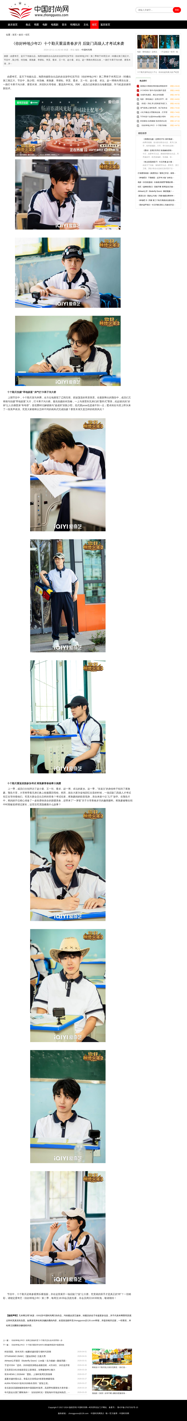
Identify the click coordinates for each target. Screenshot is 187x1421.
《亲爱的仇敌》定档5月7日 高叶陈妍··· (158, 139)
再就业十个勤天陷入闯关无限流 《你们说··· (109, 1367)
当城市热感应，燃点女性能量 (152, 95)
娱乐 (21, 35)
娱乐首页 (12, 24)
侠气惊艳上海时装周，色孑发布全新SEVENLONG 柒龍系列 (153, 108)
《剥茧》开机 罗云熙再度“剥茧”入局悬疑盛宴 (153, 104)
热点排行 (143, 81)
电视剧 (54, 24)
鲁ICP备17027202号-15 (127, 1407)
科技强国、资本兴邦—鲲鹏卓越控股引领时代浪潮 (28, 1351)
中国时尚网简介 (97, 1413)
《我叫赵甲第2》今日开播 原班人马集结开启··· (156, 205)
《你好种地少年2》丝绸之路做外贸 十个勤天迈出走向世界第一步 (36, 1340)
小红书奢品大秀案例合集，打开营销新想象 (153, 112)
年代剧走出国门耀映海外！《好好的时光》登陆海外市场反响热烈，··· (37, 1392)
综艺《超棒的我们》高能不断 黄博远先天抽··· (156, 187)
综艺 (94, 24)
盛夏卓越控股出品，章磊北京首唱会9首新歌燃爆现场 (29, 1379)
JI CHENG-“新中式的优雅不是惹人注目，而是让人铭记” (153, 91)
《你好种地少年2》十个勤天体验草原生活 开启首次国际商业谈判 (153, 126)
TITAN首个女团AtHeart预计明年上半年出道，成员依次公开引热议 (153, 117)
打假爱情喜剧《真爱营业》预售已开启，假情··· (157, 173)
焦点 (28, 24)
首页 (14, 35)
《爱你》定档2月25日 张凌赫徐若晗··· (158, 150)
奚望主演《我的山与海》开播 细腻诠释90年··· (156, 196)
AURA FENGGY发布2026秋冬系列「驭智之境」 (27, 1383)
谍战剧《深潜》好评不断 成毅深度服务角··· (109, 1393)
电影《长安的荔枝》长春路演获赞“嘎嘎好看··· (156, 182)
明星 (36, 24)
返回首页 (105, 24)
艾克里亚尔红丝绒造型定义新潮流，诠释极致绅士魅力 (30, 1370)
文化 (86, 24)
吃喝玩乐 (75, 24)
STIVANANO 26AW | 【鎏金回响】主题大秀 (25, 1356)
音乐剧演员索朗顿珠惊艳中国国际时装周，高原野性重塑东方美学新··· (37, 1388)
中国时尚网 (86, 50)
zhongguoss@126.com (78, 1413)
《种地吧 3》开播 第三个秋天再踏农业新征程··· (157, 200)
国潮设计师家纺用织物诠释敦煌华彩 (153, 86)
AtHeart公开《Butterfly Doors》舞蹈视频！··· (156, 191)
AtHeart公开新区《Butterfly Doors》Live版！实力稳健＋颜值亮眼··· (36, 1361)
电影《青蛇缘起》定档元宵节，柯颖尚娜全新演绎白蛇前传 (153, 99)
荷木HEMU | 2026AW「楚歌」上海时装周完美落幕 (28, 1374)
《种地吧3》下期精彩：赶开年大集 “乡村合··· (156, 178)
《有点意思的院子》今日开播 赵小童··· (158, 162)
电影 (45, 24)
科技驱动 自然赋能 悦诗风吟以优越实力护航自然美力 (153, 121)
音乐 (64, 24)
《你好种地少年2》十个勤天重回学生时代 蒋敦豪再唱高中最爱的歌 (37, 1345)
